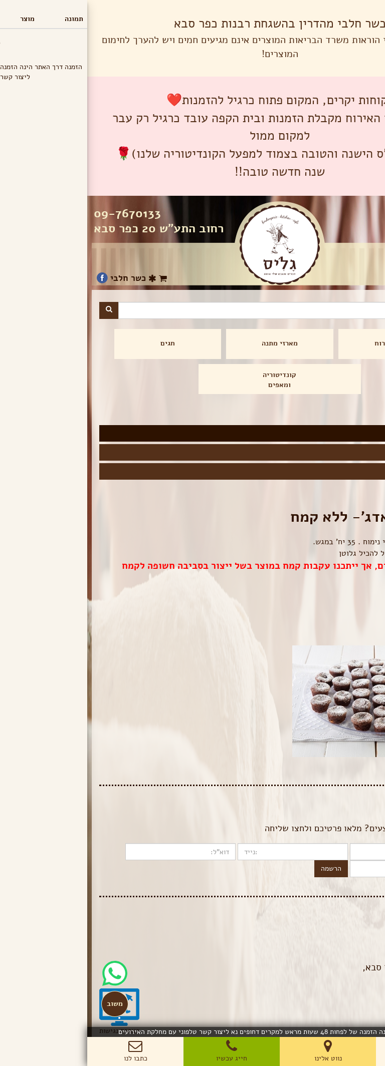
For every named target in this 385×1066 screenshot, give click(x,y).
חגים (80, 343)
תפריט (362, 10)
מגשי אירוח (304, 343)
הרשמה (244, 868)
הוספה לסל (351, 626)
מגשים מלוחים (347, 470)
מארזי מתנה (192, 343)
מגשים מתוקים (346, 451)
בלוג (366, 922)
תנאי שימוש (356, 942)
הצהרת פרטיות (352, 932)
